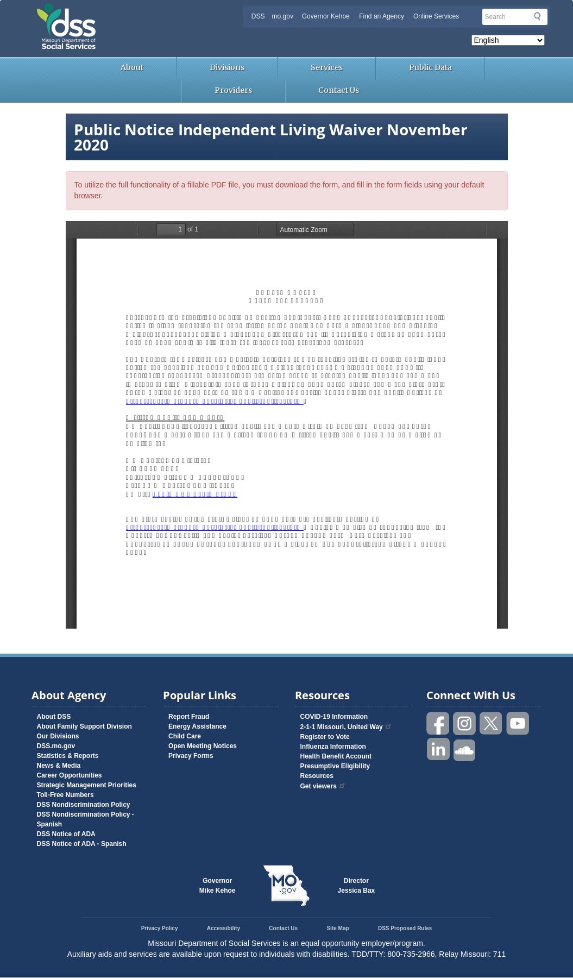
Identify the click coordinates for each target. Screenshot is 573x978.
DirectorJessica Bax (356, 885)
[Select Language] (508, 40)
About (132, 67)
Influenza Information (333, 746)
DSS (258, 16)
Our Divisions (58, 736)
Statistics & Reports (68, 756)
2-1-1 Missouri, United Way (346, 727)
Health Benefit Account (336, 756)
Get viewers (323, 786)
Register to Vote (325, 737)
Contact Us (338, 90)
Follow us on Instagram (465, 723)
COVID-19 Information (334, 716)
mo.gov (282, 16)
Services (327, 67)
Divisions (227, 67)
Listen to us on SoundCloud (465, 749)
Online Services (436, 16)
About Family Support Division (84, 726)
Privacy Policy (159, 928)
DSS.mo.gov (56, 746)
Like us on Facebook (438, 723)
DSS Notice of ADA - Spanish (82, 844)
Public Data (430, 67)
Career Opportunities (69, 775)
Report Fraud (188, 716)
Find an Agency (381, 16)
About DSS (54, 716)
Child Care (184, 736)
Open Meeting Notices (202, 746)
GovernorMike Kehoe (217, 885)
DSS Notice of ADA (66, 834)
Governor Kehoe (326, 16)
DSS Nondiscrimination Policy (83, 804)
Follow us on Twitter (491, 723)
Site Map (337, 928)
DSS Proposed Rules (405, 928)
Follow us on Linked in (438, 749)
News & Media (59, 765)
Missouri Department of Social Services (142, 12)
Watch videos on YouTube (518, 723)
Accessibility (223, 928)
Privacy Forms (190, 756)
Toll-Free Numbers (65, 795)
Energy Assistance (197, 726)
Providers (233, 90)
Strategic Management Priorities (86, 785)
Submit (537, 16)
